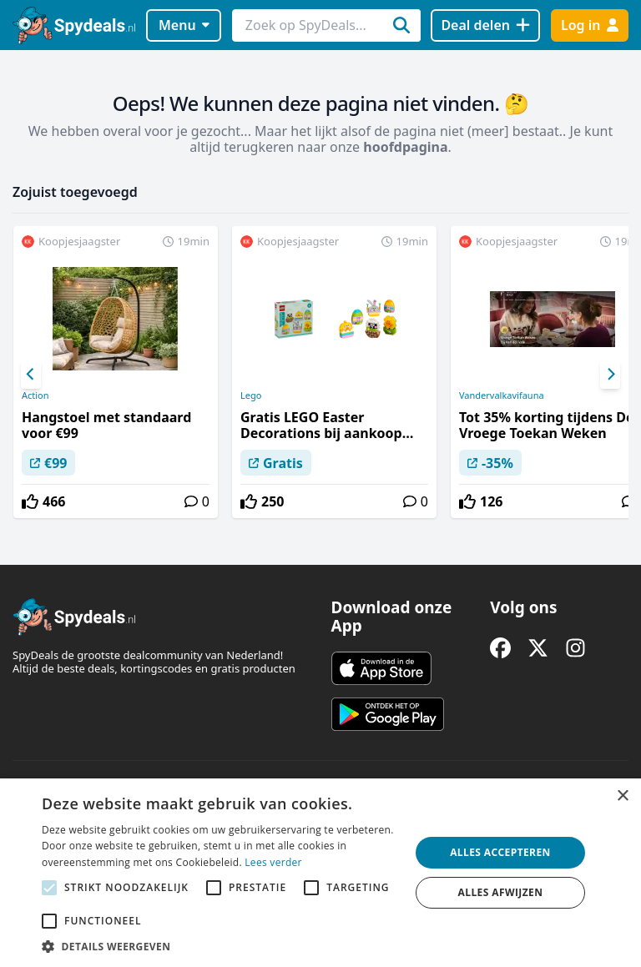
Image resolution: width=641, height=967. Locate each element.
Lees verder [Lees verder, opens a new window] (273, 862)
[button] (220, 946)
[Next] (610, 374)
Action (35, 395)
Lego (250, 395)
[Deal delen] (485, 25)
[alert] (320, 872)
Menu (184, 25)
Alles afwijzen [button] (500, 892)
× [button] (622, 796)
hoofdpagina (405, 147)
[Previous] (31, 374)
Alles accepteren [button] (500, 852)
